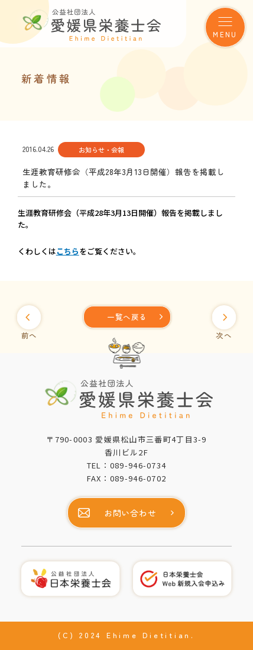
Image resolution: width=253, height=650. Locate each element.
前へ (29, 335)
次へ (224, 335)
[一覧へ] (127, 317)
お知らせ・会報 (101, 149)
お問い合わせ (130, 513)
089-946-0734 (138, 465)
